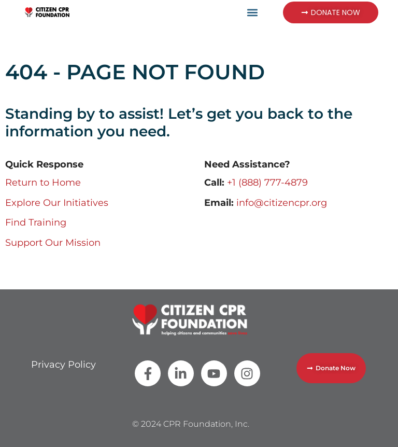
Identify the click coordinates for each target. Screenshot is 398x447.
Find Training (35, 222)
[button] (252, 12)
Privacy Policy (63, 364)
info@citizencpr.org (281, 202)
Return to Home (43, 182)
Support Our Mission (53, 242)
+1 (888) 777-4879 (267, 182)
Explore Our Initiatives (56, 202)
